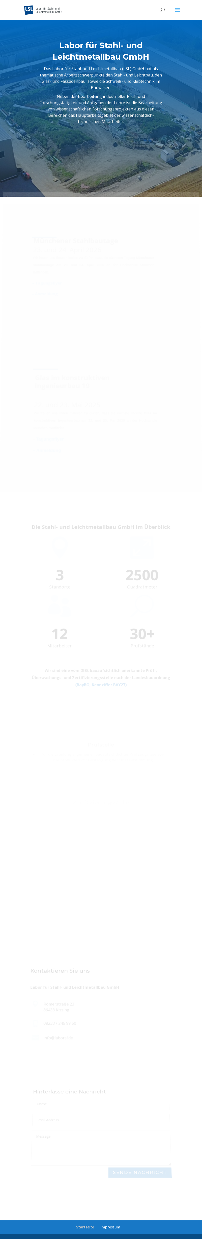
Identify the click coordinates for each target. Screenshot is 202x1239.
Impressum (110, 1227)
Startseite (85, 1227)
